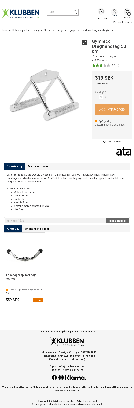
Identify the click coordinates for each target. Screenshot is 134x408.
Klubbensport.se (42, 387)
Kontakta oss (87, 331)
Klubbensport (19, 30)
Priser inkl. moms (121, 22)
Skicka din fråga (117, 220)
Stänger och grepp (66, 30)
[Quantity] (101, 97)
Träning (35, 30)
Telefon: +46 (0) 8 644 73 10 (67, 369)
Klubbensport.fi (123, 387)
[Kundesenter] (101, 12)
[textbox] (55, 220)
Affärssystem (39, 404)
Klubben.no (97, 387)
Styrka (47, 30)
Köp (112, 109)
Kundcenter (46, 331)
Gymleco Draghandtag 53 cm (97, 30)
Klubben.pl (73, 390)
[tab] (14, 166)
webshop (57, 404)
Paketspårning (62, 331)
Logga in (114, 12)
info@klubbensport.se (71, 366)
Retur (75, 331)
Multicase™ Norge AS (90, 404)
